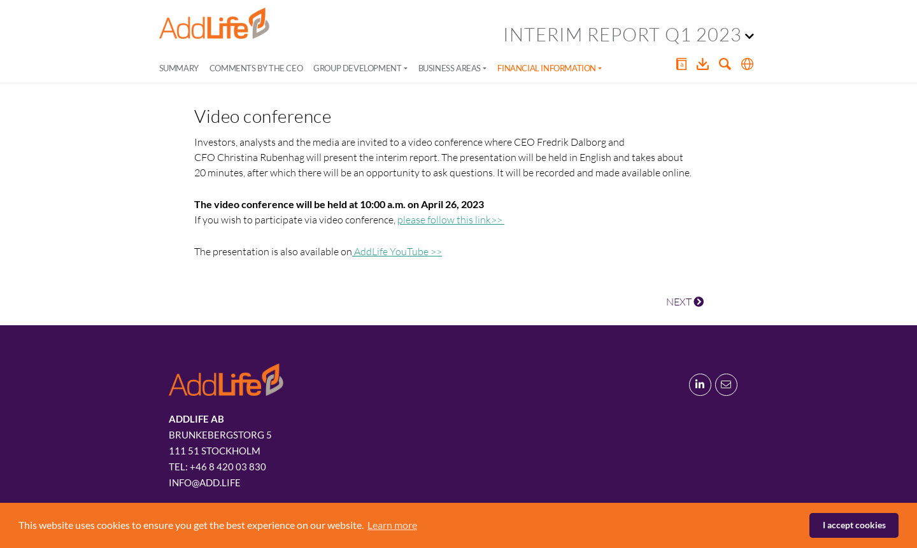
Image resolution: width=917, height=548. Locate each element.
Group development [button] (357, 68)
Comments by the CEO (256, 68)
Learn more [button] (392, 525)
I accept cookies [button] (854, 524)
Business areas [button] (449, 68)
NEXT (685, 301)
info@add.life (205, 482)
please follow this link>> (450, 219)
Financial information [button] (546, 68)
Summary (179, 68)
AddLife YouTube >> (397, 251)
